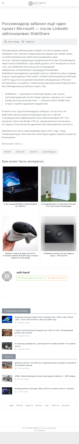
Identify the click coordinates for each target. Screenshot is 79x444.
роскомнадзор (49, 151)
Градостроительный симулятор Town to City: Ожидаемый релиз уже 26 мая (44, 331)
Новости (30, 42)
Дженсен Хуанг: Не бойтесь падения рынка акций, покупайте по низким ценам (45, 364)
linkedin (7, 151)
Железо (38, 405)
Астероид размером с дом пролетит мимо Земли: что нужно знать (45, 344)
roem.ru (18, 143)
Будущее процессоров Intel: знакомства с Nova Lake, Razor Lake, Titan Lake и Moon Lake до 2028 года (44, 318)
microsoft (20, 151)
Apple (11, 405)
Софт (46, 405)
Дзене (41, 430)
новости (33, 151)
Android (19, 405)
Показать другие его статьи (30, 278)
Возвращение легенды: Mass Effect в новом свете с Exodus (44, 388)
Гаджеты (29, 405)
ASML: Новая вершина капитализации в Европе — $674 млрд (45, 376)
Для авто (66, 405)
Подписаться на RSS (56, 278)
